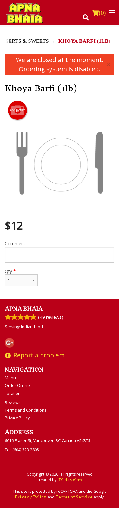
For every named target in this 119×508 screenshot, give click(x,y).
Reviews (13, 402)
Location (13, 393)
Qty (21, 277)
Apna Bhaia (24, 308)
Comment (59, 252)
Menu (10, 378)
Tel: (22, 450)
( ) (99, 12)
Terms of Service (74, 497)
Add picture (18, 110)
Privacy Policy (17, 418)
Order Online (17, 385)
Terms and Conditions (26, 410)
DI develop (70, 480)
